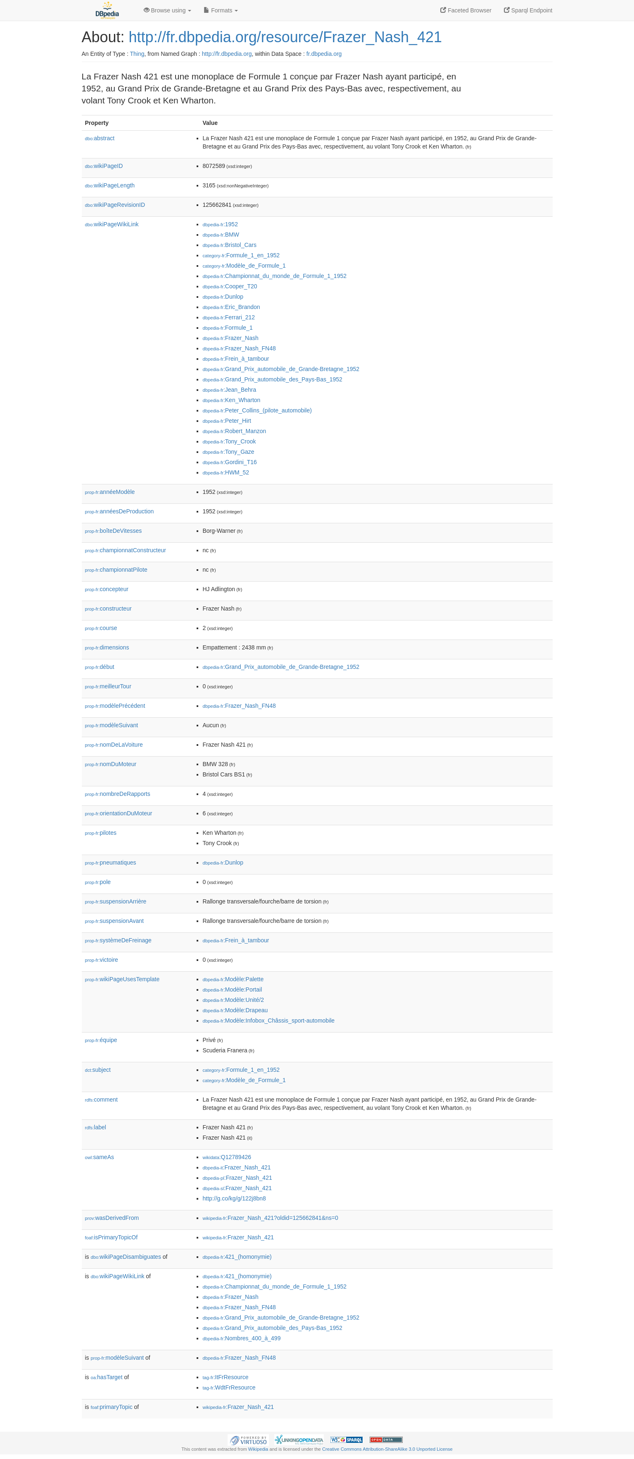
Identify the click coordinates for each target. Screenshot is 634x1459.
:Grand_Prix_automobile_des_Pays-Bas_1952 (272, 379)
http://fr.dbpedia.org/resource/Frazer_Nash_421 (285, 37)
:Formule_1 (228, 327)
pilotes (101, 832)
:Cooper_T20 (230, 286)
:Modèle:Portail (232, 989)
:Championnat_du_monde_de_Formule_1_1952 (275, 276)
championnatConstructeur (125, 550)
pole (98, 882)
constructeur (108, 608)
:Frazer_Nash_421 (237, 1167)
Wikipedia (258, 1449)
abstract (100, 138)
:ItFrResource (226, 1377)
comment (101, 1099)
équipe (101, 1040)
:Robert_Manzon (234, 431)
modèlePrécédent (115, 705)
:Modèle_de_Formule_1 (244, 265)
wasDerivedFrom (112, 1218)
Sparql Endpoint (528, 10)
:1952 (220, 224)
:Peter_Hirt (227, 420)
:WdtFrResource (229, 1387)
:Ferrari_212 (229, 317)
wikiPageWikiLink (112, 224)
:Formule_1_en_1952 (241, 255)
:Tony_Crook (229, 441)
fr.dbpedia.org (324, 53)
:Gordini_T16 (230, 462)
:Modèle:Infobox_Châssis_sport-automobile (269, 1020)
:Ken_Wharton (232, 400)
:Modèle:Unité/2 (233, 1000)
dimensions (107, 647)
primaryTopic (112, 1407)
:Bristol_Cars (230, 245)
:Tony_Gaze (228, 451)
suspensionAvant (114, 921)
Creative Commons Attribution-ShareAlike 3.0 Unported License (387, 1449)
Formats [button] (221, 10)
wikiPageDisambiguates (126, 1256)
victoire (101, 959)
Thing (137, 53)
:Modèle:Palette (233, 979)
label (95, 1127)
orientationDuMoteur (118, 813)
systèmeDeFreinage (118, 940)
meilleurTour (108, 686)
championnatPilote (116, 569)
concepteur (106, 589)
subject (98, 1069)
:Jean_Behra (229, 389)
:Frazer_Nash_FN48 (239, 348)
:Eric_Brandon (231, 307)
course (101, 628)
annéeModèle (110, 492)
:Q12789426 (227, 1157)
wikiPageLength (110, 185)
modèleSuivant (111, 725)
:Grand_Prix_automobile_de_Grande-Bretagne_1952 (281, 369)
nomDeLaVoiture (114, 744)
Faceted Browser (466, 10)
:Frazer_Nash (231, 338)
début (99, 667)
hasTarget (107, 1377)
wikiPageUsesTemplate (122, 979)
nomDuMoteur (111, 764)
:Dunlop (223, 296)
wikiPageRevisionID (115, 204)
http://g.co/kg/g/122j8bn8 (234, 1198)
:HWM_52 (226, 472)
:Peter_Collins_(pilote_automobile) (257, 410)
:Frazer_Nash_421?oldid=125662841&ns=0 (270, 1218)
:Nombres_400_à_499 (242, 1338)
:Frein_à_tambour (236, 358)
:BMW (221, 234)
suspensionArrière (116, 901)
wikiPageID (104, 166)
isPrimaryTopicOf (111, 1237)
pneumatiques (110, 862)
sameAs (99, 1157)
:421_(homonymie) (237, 1256)
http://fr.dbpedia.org (227, 53)
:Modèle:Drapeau (235, 1010)
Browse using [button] (168, 10)
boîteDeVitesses (113, 530)
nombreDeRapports (117, 794)
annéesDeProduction (119, 511)
